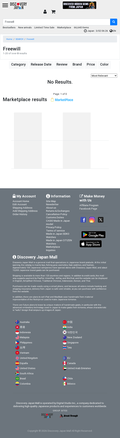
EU (68, 358)
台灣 (22, 347)
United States (27, 368)
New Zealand (74, 337)
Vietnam (24, 352)
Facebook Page (88, 208)
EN (113, 30)
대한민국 (72, 332)
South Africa (26, 373)
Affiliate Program (89, 205)
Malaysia (24, 337)
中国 (69, 322)
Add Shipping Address (25, 210)
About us (51, 207)
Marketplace (64, 27)
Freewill (30, 39)
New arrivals (25, 27)
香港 (22, 327)
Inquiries (50, 250)
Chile (70, 378)
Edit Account (20, 204)
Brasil (23, 378)
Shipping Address (22, 207)
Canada (71, 363)
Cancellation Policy (56, 214)
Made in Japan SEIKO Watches (57, 235)
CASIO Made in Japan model (58, 222)
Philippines (26, 342)
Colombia (25, 383)
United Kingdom (29, 358)
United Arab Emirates (79, 368)
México (71, 383)
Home (9, 39)
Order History (20, 214)
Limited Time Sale (44, 27)
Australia (25, 322)
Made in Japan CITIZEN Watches (59, 242)
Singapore (73, 342)
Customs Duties (55, 217)
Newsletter (52, 204)
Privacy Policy (53, 227)
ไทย (69, 347)
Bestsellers (9, 27)
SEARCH (19, 39)
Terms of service (55, 230)
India (69, 327)
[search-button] (113, 22)
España (24, 363)
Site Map (51, 201)
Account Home (21, 201)
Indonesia (25, 332)
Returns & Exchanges (57, 210)
